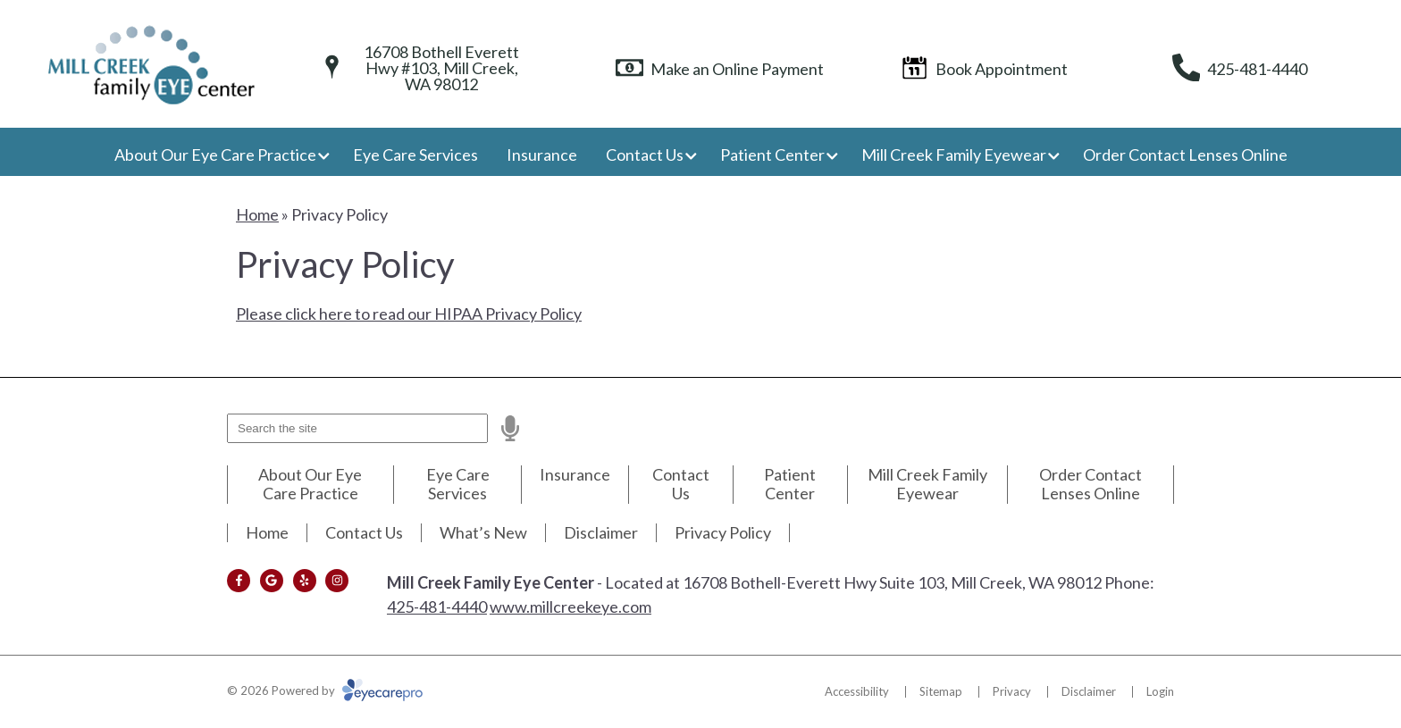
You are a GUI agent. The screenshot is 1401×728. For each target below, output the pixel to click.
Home (257, 214)
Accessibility (857, 691)
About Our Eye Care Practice (215, 154)
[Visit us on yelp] (304, 580)
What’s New (483, 532)
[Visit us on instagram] (336, 580)
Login (1160, 691)
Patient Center (772, 154)
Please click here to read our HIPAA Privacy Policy (409, 313)
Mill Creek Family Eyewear (953, 154)
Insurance (542, 154)
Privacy (1012, 691)
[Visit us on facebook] (238, 580)
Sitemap (940, 691)
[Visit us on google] (271, 580)
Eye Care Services (415, 154)
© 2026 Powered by (325, 690)
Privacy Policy (723, 532)
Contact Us (645, 154)
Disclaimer (601, 532)
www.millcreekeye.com (570, 606)
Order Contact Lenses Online (1185, 154)
